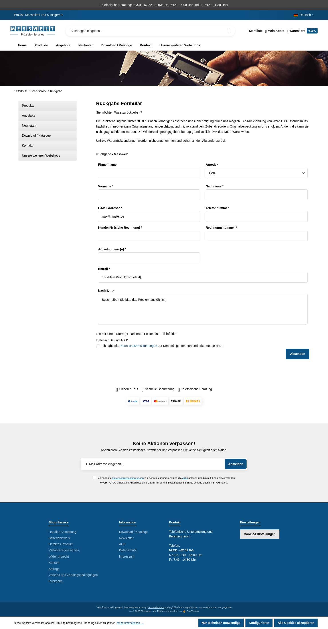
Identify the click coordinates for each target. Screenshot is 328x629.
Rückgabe (56, 581)
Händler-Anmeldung (62, 532)
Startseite (21, 91)
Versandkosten (156, 607)
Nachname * (214, 186)
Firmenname (107, 164)
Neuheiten (29, 125)
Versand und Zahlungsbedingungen (73, 575)
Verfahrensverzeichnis (64, 550)
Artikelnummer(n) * (112, 249)
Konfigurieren (259, 623)
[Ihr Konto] (275, 30)
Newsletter (126, 538)
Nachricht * (106, 290)
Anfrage (54, 569)
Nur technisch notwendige (221, 623)
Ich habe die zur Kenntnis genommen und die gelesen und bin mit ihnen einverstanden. (166, 477)
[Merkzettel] (255, 30)
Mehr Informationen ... (130, 623)
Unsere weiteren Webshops (41, 155)
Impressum (126, 556)
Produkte (28, 105)
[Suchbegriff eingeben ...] (150, 30)
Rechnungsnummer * (221, 227)
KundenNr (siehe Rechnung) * (120, 227)
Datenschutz (127, 550)
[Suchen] (228, 31)
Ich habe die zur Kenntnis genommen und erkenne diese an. (162, 346)
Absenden (297, 354)
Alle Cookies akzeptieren (296, 623)
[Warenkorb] (302, 30)
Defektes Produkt (60, 544)
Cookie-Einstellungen (260, 534)
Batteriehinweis (59, 538)
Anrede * (212, 164)
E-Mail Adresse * (110, 208)
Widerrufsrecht (59, 556)
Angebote (28, 115)
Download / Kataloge (36, 135)
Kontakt (27, 145)
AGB (185, 477)
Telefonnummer (217, 208)
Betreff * (104, 269)
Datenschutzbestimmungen (138, 346)
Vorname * (105, 186)
